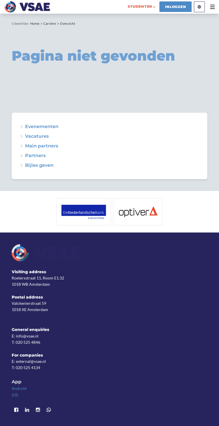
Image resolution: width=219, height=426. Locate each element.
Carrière (49, 23)
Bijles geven (39, 165)
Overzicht (67, 23)
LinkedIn (27, 410)
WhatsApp (48, 410)
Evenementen (41, 126)
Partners (35, 155)
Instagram (37, 410)
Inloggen (175, 7)
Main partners (41, 146)
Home (34, 23)
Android (19, 388)
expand (21, 126)
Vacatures (37, 136)
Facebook (16, 410)
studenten (140, 6)
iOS (15, 394)
